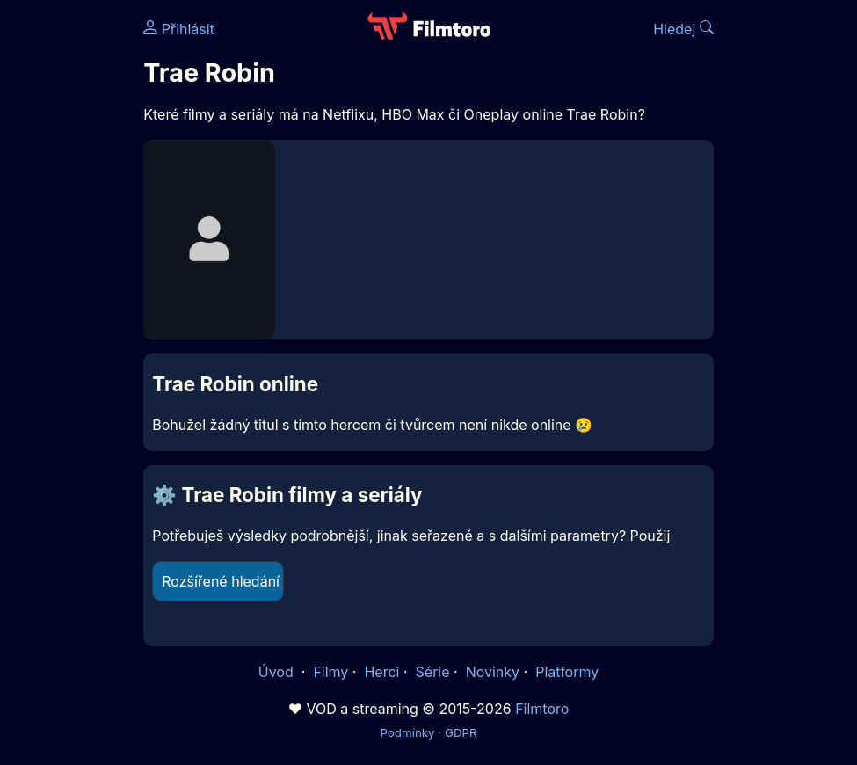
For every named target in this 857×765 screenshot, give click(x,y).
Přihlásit (178, 29)
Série (433, 672)
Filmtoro (542, 709)
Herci (381, 672)
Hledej (683, 29)
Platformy (567, 672)
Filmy (330, 672)
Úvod (277, 672)
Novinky (492, 672)
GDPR (461, 732)
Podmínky (407, 732)
